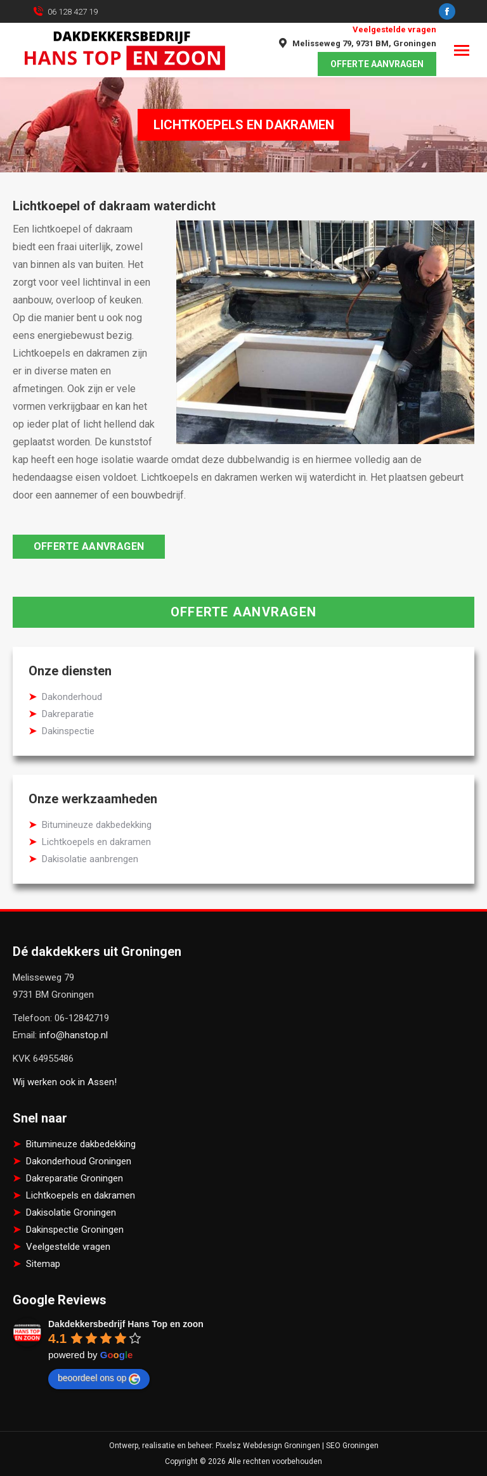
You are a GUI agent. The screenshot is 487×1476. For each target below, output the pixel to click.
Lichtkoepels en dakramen (96, 842)
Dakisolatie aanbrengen (90, 859)
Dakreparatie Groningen (74, 1178)
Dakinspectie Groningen (75, 1229)
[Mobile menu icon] (461, 50)
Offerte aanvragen (89, 546)
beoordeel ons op (99, 1378)
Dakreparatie (68, 714)
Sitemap (43, 1263)
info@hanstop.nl (73, 1035)
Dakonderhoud (72, 697)
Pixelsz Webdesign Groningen (268, 1445)
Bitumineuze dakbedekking (97, 824)
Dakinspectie (68, 731)
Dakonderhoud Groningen (78, 1161)
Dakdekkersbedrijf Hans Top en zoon (126, 1324)
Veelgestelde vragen (394, 29)
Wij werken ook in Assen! (65, 1082)
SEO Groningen (352, 1445)
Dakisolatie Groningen (71, 1212)
